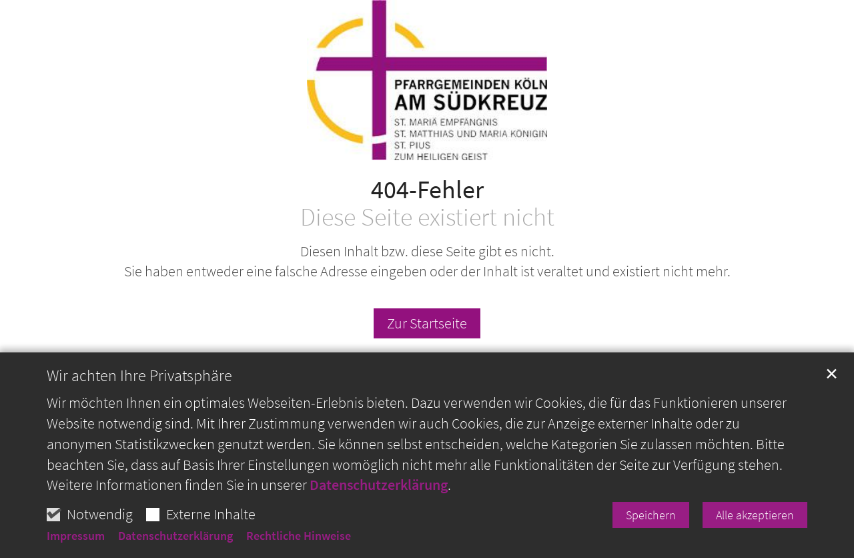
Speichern (651, 530)
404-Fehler (427, 189)
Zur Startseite (427, 323)
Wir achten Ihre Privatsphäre (139, 391)
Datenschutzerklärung (379, 500)
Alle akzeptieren (755, 530)
